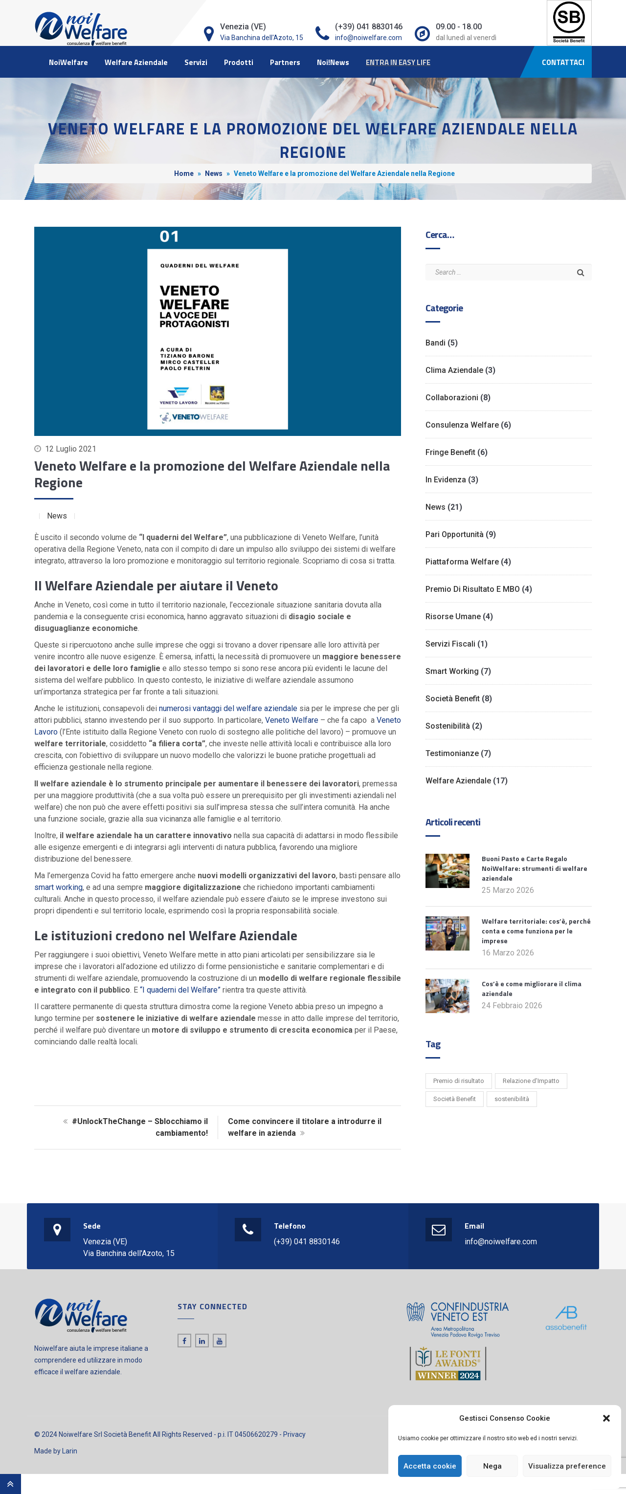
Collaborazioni (451, 397)
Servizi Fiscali (450, 644)
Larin (69, 1451)
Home (184, 173)
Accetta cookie (429, 1466)
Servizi (195, 62)
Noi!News (333, 62)
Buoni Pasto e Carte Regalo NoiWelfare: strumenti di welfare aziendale (534, 868)
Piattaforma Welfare (462, 561)
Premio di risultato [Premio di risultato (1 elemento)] (458, 1080)
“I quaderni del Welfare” (180, 990)
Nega (492, 1466)
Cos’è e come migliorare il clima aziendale (531, 988)
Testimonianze (452, 753)
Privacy (294, 1434)
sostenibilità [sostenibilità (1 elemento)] (511, 1099)
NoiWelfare (68, 62)
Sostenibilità (447, 726)
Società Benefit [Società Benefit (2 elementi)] (454, 1099)
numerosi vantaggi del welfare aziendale (228, 708)
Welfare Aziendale (136, 62)
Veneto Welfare (291, 720)
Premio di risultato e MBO (472, 589)
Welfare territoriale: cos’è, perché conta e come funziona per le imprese (536, 931)
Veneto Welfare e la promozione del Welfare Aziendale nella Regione (212, 474)
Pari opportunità (454, 534)
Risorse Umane (453, 616)
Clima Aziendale (454, 370)
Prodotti (238, 62)
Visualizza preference (567, 1466)
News (214, 173)
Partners (285, 62)
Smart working (452, 671)
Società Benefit (452, 698)
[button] (606, 1418)
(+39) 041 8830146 (307, 1241)
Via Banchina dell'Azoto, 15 (261, 38)
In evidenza (445, 479)
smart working (58, 887)
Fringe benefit (450, 452)
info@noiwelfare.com (368, 38)
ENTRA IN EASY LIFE (398, 62)
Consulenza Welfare (462, 425)
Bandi (435, 342)
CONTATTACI (563, 62)
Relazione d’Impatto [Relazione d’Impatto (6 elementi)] (531, 1080)
